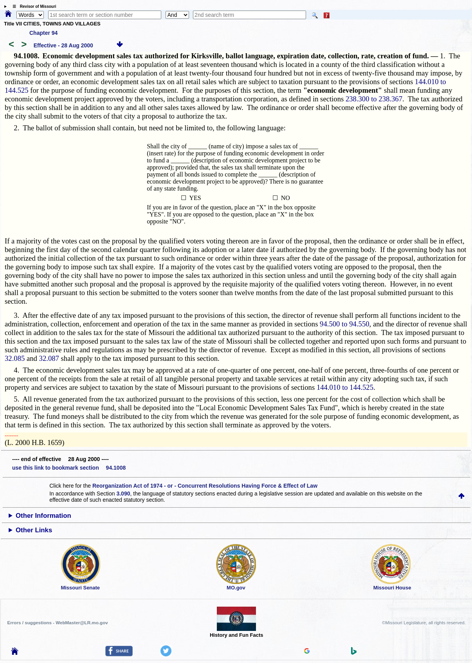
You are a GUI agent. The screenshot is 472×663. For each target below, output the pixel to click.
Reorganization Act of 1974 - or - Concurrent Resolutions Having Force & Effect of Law (204, 486)
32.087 (49, 358)
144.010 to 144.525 (345, 387)
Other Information (43, 515)
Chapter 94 (43, 33)
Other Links (34, 530)
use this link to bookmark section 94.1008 (69, 468)
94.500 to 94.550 (344, 324)
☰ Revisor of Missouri (32, 6)
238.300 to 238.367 (374, 99)
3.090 (123, 493)
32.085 (15, 358)
